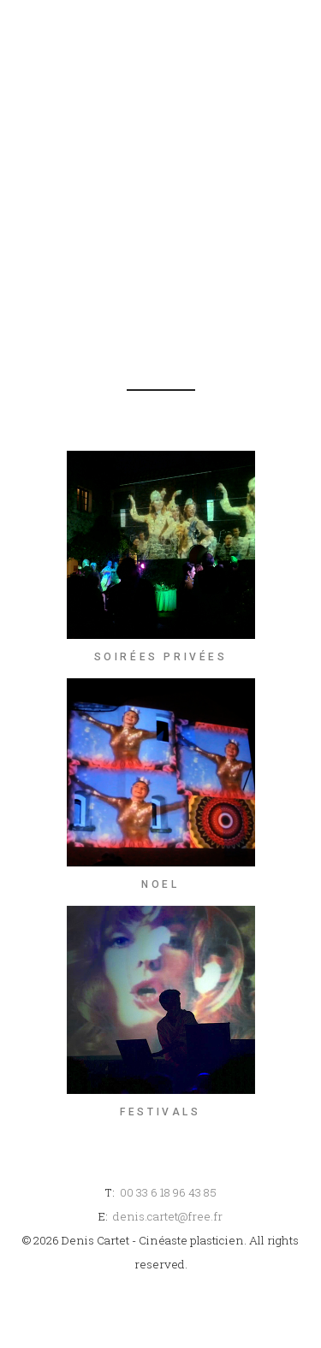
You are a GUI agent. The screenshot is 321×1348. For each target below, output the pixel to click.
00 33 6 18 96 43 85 (168, 1192)
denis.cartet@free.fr (168, 1216)
